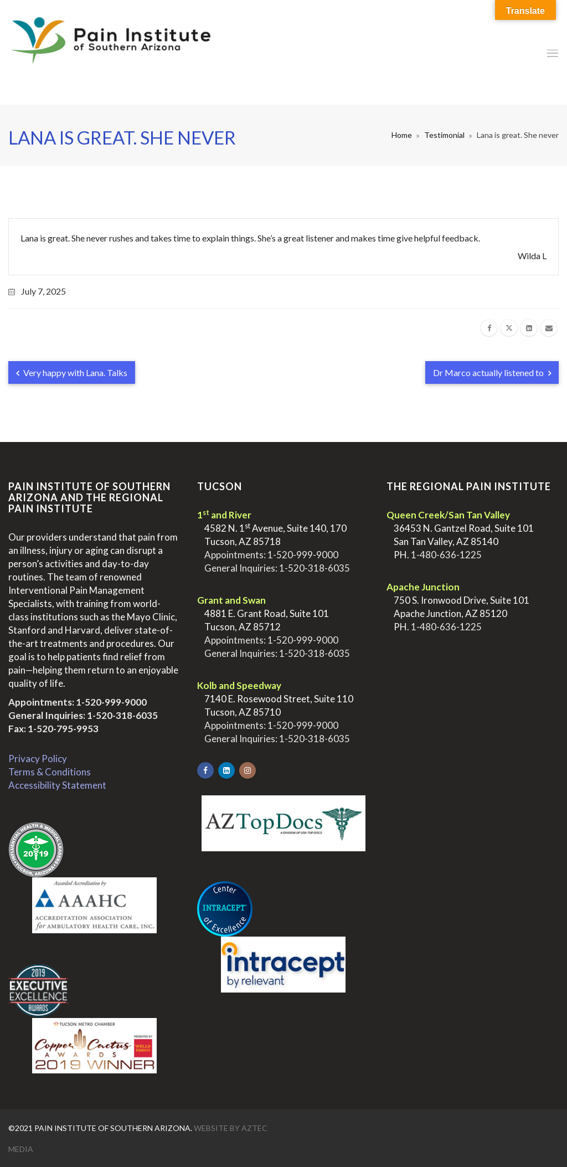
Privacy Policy (37, 758)
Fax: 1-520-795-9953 (53, 728)
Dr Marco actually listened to (492, 372)
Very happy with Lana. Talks (71, 372)
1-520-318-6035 (122, 715)
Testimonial (444, 135)
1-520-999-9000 (111, 702)
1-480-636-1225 (446, 555)
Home (401, 135)
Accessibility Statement (57, 785)
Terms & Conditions (49, 772)
